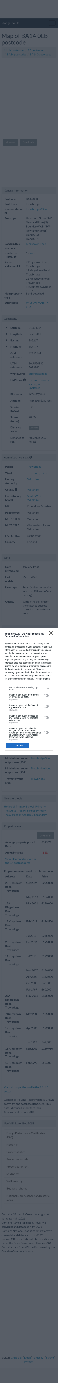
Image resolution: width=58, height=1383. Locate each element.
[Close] (52, 634)
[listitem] (29, 688)
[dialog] (29, 691)
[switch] (46, 695)
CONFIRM (17, 745)
